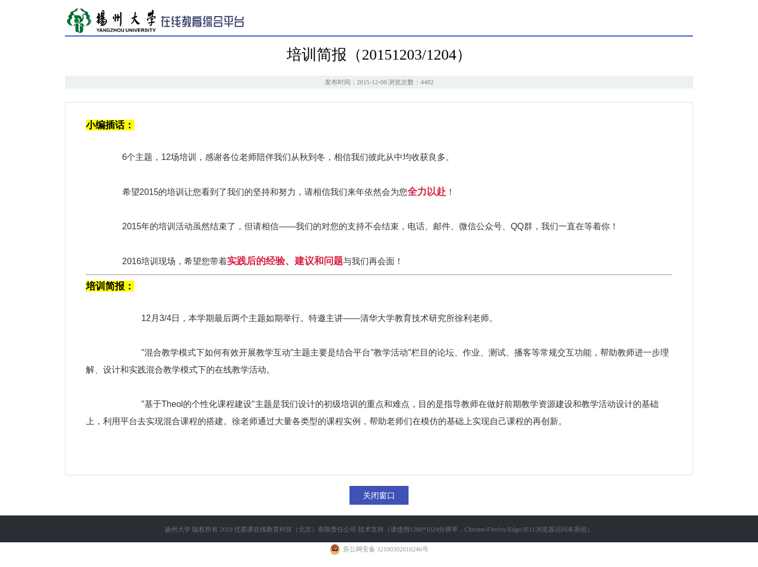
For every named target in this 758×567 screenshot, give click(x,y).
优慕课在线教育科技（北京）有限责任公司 (295, 529)
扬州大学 (178, 529)
